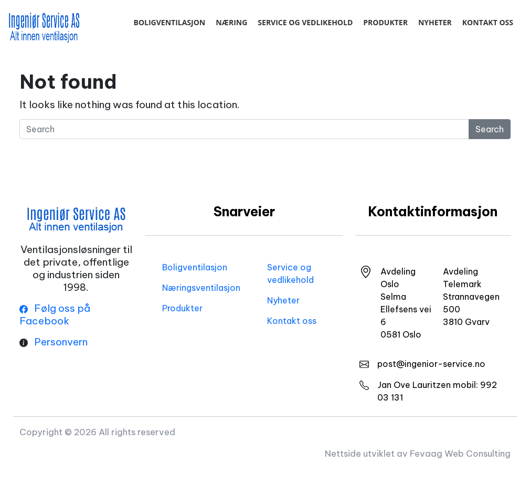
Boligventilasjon (169, 22)
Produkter (385, 22)
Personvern (61, 341)
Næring (231, 22)
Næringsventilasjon (201, 287)
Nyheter (435, 22)
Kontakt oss (487, 22)
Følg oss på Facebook (54, 314)
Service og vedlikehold (305, 22)
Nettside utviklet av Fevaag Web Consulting (418, 453)
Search (489, 129)
